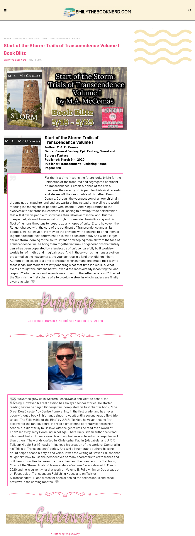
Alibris (98, 320)
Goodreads (35, 320)
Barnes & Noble (56, 320)
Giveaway (16, 38)
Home (6, 38)
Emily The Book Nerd (15, 59)
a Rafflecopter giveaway (65, 533)
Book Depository (80, 320)
